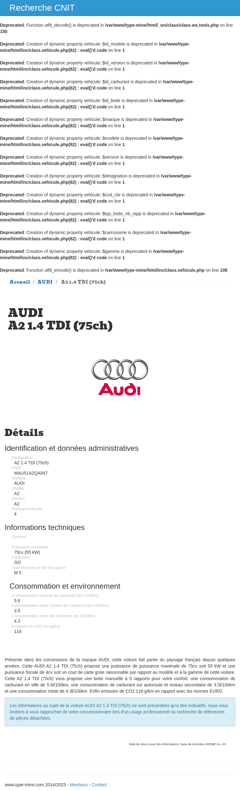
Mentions (79, 784)
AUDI (45, 282)
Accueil (19, 282)
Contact (99, 784)
